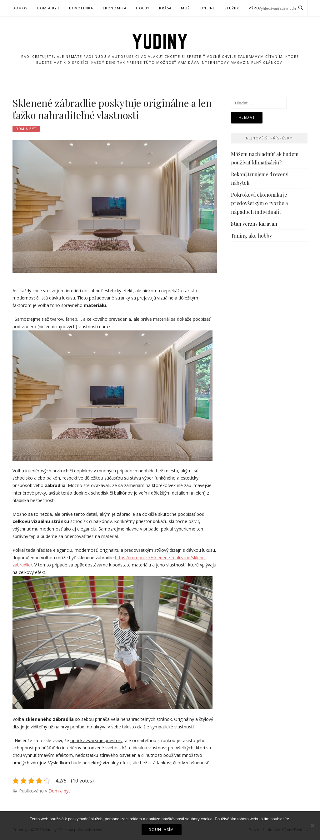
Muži (186, 8)
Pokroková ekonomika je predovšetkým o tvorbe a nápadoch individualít (259, 203)
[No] (312, 825)
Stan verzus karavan (254, 223)
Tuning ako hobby (251, 235)
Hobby (143, 8)
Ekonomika (115, 8)
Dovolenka (81, 8)
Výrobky (258, 8)
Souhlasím (161, 829)
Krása (165, 8)
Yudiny (160, 41)
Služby (231, 8)
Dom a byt (48, 8)
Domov (20, 8)
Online (207, 8)
